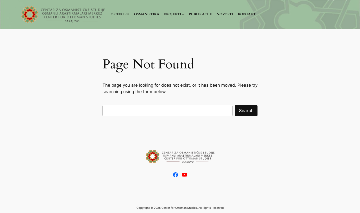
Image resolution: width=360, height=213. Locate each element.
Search (246, 110)
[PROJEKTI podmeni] (174, 14)
